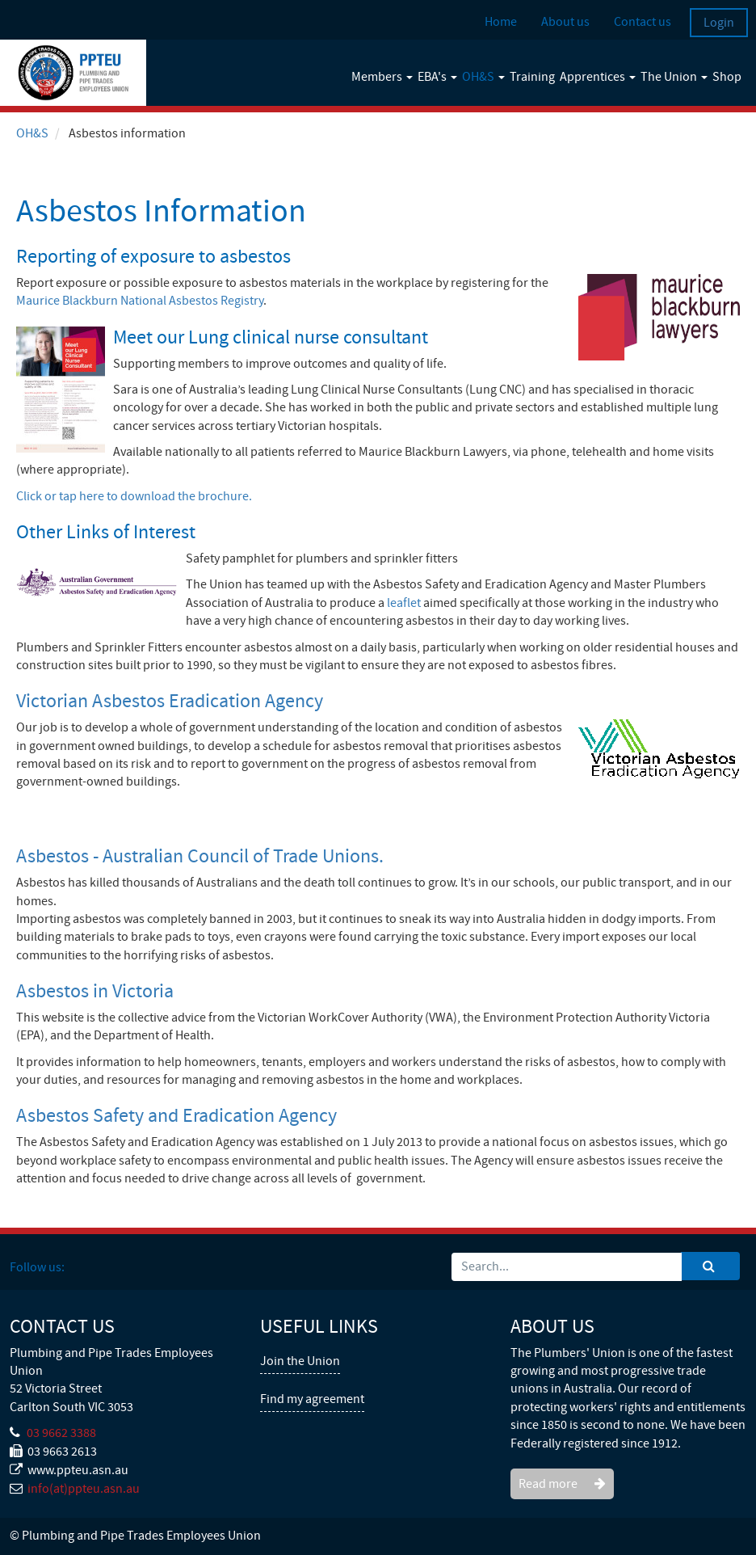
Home (501, 22)
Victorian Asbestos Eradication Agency (169, 701)
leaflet (404, 603)
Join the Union (300, 1361)
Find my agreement (312, 1399)
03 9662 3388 (61, 1433)
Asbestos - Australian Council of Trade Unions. (200, 856)
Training (532, 77)
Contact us (642, 22)
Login (719, 23)
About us (565, 22)
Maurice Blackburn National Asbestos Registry (139, 301)
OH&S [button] (483, 77)
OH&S (32, 133)
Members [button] (382, 77)
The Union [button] (674, 77)
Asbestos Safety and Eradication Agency (176, 1115)
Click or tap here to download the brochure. (134, 496)
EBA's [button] (437, 77)
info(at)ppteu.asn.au (83, 1489)
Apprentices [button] (598, 77)
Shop (726, 77)
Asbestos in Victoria (95, 991)
